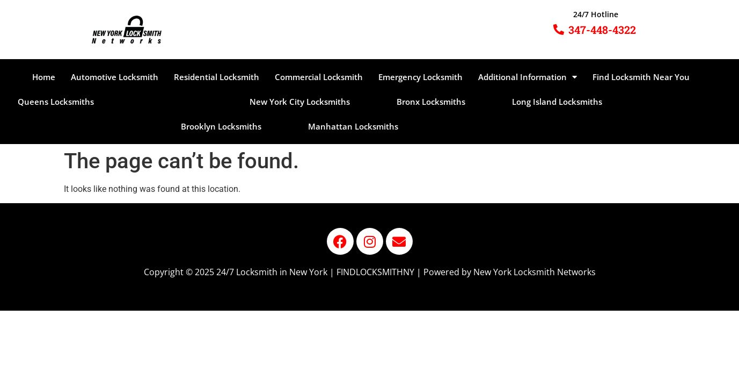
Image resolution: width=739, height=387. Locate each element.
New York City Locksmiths (300, 101)
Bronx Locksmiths (431, 101)
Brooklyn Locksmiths (221, 126)
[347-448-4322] (558, 29)
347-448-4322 (602, 30)
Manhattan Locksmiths (353, 126)
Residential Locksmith (216, 76)
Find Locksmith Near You (641, 76)
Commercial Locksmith (319, 76)
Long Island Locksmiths (557, 101)
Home (43, 76)
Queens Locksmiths (56, 101)
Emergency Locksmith (420, 76)
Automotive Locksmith (114, 76)
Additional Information (527, 77)
